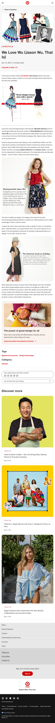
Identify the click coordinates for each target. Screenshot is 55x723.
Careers (4, 633)
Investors (5, 642)
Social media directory (7, 701)
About (4, 625)
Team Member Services (8, 709)
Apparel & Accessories (10, 355)
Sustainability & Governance (11, 638)
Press (3, 646)
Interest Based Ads (12, 706)
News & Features (11, 9)
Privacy (3, 706)
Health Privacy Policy (45, 706)
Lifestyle (7, 46)
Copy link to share (9, 67)
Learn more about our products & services (20, 341)
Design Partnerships (26, 355)
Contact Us (5, 660)
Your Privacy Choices (8, 712)
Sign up (27, 674)
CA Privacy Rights (34, 706)
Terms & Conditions (23, 706)
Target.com (5, 652)
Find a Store (6, 656)
